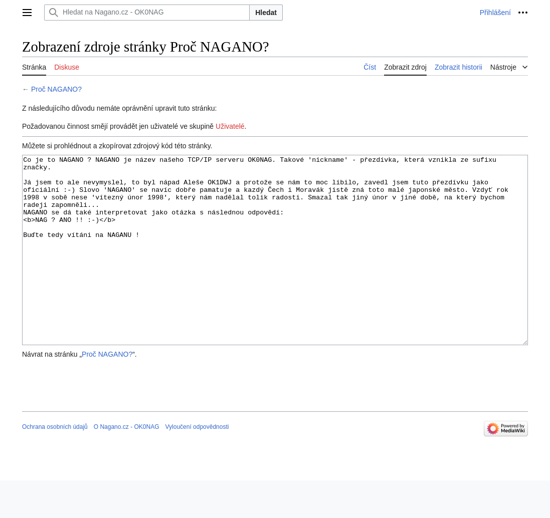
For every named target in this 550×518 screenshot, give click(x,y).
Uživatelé (230, 126)
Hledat (266, 13)
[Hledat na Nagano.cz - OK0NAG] (147, 13)
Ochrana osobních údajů (55, 464)
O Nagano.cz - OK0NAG (126, 464)
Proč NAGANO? (56, 89)
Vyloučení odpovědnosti (197, 464)
